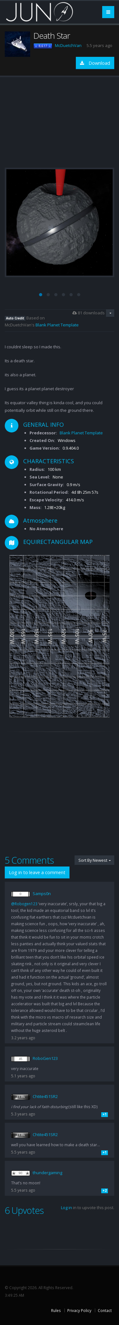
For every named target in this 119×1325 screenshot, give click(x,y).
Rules (56, 1310)
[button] (40, 294)
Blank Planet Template (57, 325)
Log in (66, 1207)
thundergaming (47, 1172)
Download (95, 63)
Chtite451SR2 (45, 1096)
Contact (105, 1310)
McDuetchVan (68, 45)
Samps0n (42, 893)
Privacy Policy (79, 1310)
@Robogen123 (24, 903)
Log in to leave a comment (37, 872)
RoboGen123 (45, 1058)
